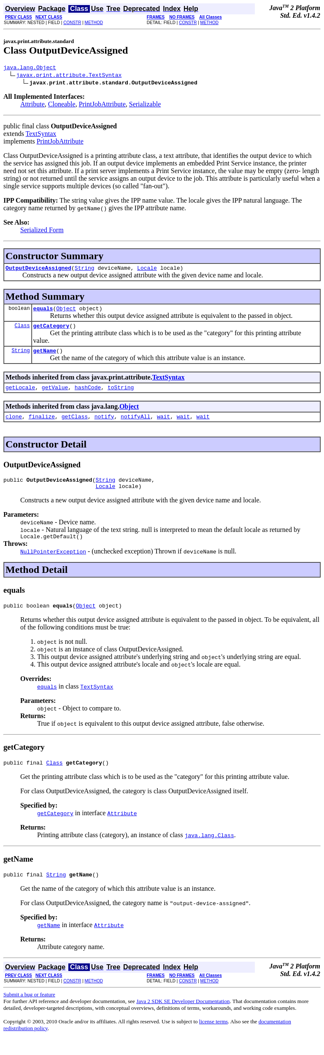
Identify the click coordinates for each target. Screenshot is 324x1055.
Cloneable (62, 105)
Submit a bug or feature (29, 1011)
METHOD (94, 22)
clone (13, 425)
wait (163, 425)
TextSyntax (41, 134)
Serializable (145, 105)
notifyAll (135, 425)
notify (104, 425)
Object (66, 312)
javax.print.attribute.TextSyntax (69, 76)
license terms (213, 1038)
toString (121, 395)
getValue (55, 395)
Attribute (32, 105)
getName (45, 357)
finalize (42, 425)
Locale (147, 270)
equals (43, 312)
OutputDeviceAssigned (38, 270)
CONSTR (72, 22)
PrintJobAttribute (102, 105)
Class (22, 330)
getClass (75, 425)
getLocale (20, 395)
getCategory (51, 330)
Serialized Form (42, 231)
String (84, 270)
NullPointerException (53, 564)
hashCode (88, 395)
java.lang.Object (29, 68)
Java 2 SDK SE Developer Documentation (183, 1017)
